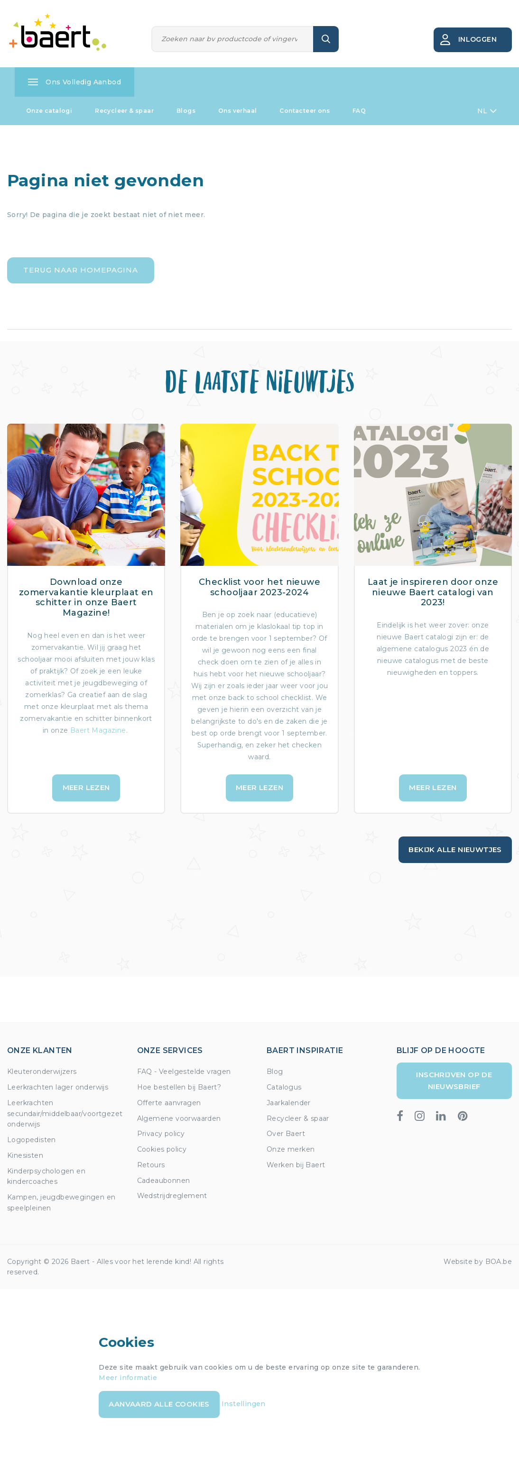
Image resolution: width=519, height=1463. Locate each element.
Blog (275, 1071)
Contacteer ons (304, 110)
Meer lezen (86, 787)
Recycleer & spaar (124, 110)
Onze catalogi (49, 110)
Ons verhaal (237, 110)
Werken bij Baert (296, 1165)
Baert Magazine (98, 730)
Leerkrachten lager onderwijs (57, 1087)
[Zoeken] (232, 39)
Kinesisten (25, 1155)
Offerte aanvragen (169, 1103)
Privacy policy (161, 1133)
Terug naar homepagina (80, 269)
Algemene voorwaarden (179, 1118)
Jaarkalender (289, 1103)
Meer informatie (128, 1377)
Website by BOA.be (478, 1261)
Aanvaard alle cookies (159, 1403)
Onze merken (291, 1149)
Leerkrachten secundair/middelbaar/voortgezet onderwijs (64, 1114)
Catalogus (284, 1087)
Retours (151, 1165)
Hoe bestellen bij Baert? (179, 1087)
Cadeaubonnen (163, 1180)
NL (487, 111)
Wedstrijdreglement (172, 1195)
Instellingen (244, 1403)
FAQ (359, 110)
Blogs (185, 110)
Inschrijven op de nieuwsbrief (454, 1080)
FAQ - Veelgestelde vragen (184, 1071)
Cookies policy (162, 1149)
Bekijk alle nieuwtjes (454, 849)
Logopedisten (31, 1140)
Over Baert (286, 1133)
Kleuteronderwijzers (42, 1071)
